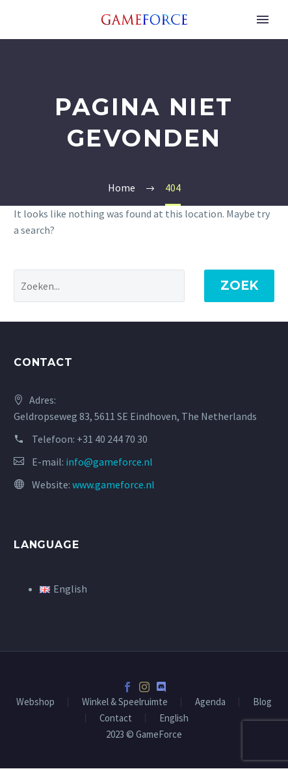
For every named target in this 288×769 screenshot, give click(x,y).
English (174, 718)
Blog (262, 702)
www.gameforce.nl (113, 484)
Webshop (35, 702)
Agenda (210, 702)
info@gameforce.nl (109, 461)
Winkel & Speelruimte (125, 702)
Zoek (239, 285)
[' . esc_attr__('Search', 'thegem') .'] (99, 286)
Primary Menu (262, 19)
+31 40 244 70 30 (112, 438)
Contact (115, 718)
